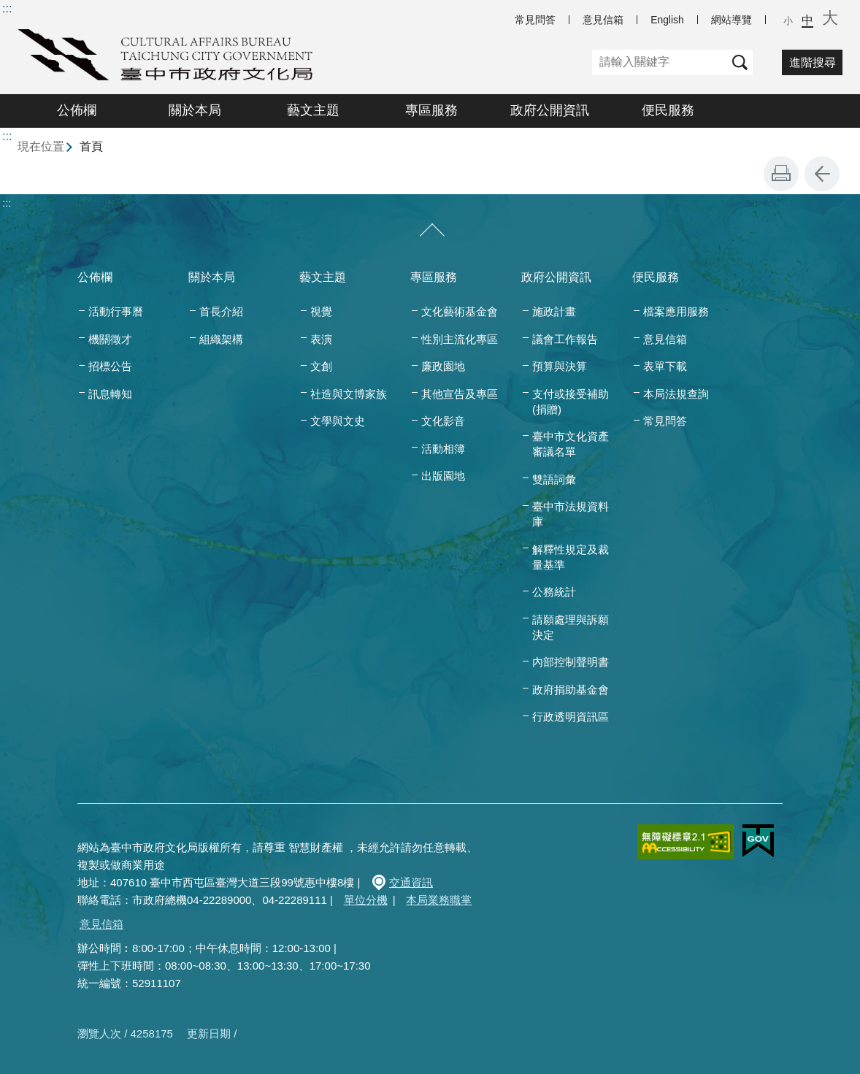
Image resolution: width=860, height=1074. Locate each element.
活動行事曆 (115, 311)
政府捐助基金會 (570, 689)
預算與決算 (559, 366)
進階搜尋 (812, 62)
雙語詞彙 (554, 479)
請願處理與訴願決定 (570, 627)
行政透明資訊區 (570, 716)
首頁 (91, 146)
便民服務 (668, 110)
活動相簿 (443, 448)
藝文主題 (313, 110)
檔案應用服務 (676, 311)
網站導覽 (731, 20)
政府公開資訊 (549, 110)
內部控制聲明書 (570, 662)
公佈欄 (76, 110)
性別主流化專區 (459, 339)
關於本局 (195, 110)
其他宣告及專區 (459, 394)
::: (7, 8)
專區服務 (431, 110)
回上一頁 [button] (822, 173)
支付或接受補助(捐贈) (570, 401)
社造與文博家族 (348, 394)
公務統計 (554, 592)
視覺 (321, 311)
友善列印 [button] (781, 173)
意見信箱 (603, 20)
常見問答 (535, 20)
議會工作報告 (565, 339)
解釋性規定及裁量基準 (570, 557)
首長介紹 (221, 311)
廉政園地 (443, 366)
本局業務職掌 (439, 900)
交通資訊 (411, 882)
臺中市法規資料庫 (570, 514)
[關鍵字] (659, 62)
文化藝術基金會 (459, 311)
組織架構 (221, 339)
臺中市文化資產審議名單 (570, 444)
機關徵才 (110, 339)
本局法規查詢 (676, 394)
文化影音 (443, 421)
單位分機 (366, 900)
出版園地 (443, 475)
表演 (321, 339)
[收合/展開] (432, 231)
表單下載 (665, 366)
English (666, 20)
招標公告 (110, 366)
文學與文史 (337, 421)
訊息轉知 (110, 394)
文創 (321, 366)
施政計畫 (554, 311)
